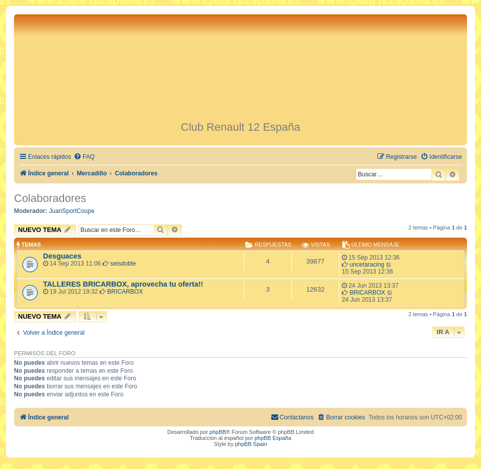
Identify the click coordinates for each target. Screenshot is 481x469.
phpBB (218, 432)
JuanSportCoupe (72, 210)
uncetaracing (366, 264)
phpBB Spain (251, 444)
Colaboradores (50, 198)
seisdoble (123, 263)
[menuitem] (84, 157)
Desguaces (62, 256)
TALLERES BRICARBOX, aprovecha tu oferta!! (123, 284)
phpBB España (272, 438)
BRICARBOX (125, 291)
